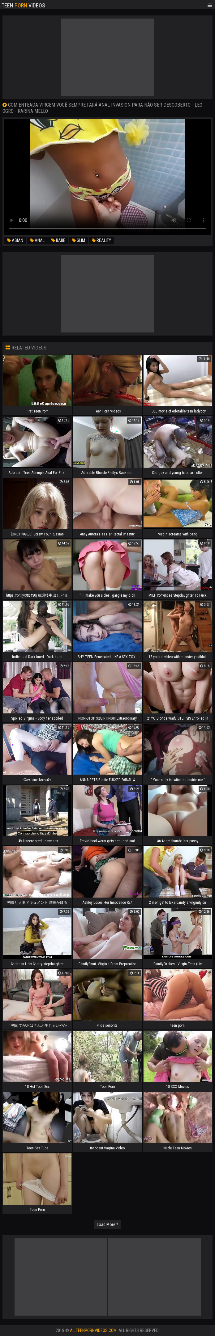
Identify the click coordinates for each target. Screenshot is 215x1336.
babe (58, 240)
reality (101, 240)
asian (15, 240)
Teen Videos (23, 5)
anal (37, 240)
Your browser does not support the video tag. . (107, 177)
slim (78, 240)
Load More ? (107, 1224)
